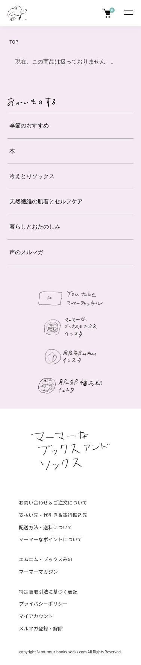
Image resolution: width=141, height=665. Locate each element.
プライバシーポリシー (43, 603)
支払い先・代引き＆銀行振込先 (53, 514)
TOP (13, 41)
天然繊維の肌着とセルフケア (46, 201)
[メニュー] (128, 13)
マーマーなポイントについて (50, 539)
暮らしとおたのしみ (34, 226)
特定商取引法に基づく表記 (48, 591)
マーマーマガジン (38, 571)
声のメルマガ (26, 252)
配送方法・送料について (46, 527)
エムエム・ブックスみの (46, 559)
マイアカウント (36, 616)
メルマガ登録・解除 (41, 628)
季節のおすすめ (29, 125)
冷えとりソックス (32, 176)
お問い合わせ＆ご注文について (53, 502)
